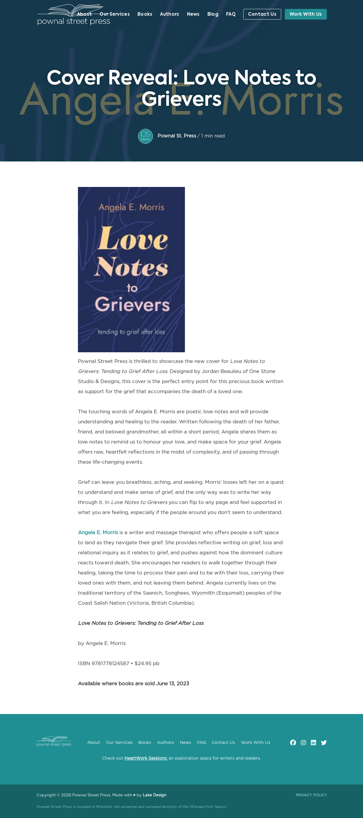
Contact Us (262, 14)
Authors (169, 14)
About (84, 14)
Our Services (115, 14)
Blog (212, 14)
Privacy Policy (311, 795)
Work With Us (306, 14)
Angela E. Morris (98, 532)
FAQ (231, 14)
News (193, 14)
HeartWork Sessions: (145, 758)
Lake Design (154, 795)
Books (145, 14)
